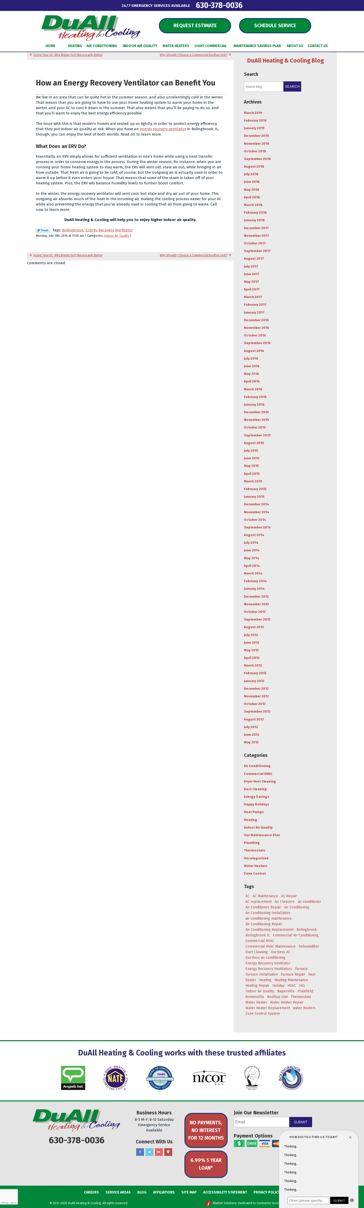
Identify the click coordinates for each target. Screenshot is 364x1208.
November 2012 (256, 696)
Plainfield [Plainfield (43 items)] (305, 991)
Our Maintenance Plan (262, 835)
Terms (13, 1203)
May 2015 (251, 466)
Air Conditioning (257, 766)
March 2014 (253, 573)
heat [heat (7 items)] (311, 974)
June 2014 (252, 550)
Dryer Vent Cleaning (260, 781)
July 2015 (251, 450)
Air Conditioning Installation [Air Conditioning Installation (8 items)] (267, 913)
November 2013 (256, 604)
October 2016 (255, 335)
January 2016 (254, 404)
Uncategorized (256, 858)
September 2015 (257, 435)
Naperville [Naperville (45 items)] (286, 991)
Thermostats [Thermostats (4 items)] (301, 997)
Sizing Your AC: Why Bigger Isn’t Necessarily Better (68, 55)
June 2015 (251, 458)
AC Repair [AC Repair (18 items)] (289, 896)
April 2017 (252, 289)
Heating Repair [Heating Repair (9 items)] (257, 985)
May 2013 (251, 650)
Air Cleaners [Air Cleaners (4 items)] (285, 902)
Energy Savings (256, 797)
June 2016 (251, 366)
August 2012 (254, 719)
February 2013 (255, 673)
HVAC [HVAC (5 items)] (291, 985)
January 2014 (254, 589)
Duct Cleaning (255, 789)
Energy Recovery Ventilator (109, 230)
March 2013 (253, 665)
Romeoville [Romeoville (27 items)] (254, 997)
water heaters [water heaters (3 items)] (304, 1008)
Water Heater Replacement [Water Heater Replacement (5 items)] (267, 1008)
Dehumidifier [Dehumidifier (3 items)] (309, 946)
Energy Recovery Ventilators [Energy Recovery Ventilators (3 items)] (268, 969)
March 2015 (253, 481)
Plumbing (252, 843)
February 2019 (255, 120)
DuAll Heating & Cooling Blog (285, 60)
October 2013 (255, 612)
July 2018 (251, 174)
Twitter (149, 1152)
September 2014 (257, 527)
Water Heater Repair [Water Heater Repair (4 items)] (286, 1002)
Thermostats (254, 850)
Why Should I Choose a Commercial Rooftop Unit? (193, 55)
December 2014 (256, 504)
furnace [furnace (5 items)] (301, 969)
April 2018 (252, 197)
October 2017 (255, 243)
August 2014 (254, 535)
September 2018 (257, 159)
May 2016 (251, 374)
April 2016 (252, 381)
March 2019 (253, 113)
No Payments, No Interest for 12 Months (206, 1130)
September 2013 (257, 619)
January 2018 (254, 220)
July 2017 (251, 266)
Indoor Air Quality (116, 236)
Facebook (140, 1152)
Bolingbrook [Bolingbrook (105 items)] (307, 929)
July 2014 (251, 542)
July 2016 (251, 358)
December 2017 (256, 228)
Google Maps (168, 1152)
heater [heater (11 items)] (250, 980)
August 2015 (254, 443)
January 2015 (254, 496)
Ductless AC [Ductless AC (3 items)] (280, 952)
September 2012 (257, 711)
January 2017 (254, 312)
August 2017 (254, 258)
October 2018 (255, 151)
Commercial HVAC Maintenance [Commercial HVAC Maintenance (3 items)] (270, 946)
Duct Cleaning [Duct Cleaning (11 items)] (256, 952)
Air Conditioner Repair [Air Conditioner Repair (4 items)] (263, 907)
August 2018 (254, 166)
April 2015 (252, 474)
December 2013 (256, 596)
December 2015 (256, 412)
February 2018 (255, 212)
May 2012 (251, 742)
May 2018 (251, 189)
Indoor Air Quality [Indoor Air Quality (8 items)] (259, 991)
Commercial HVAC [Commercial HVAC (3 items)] (259, 941)
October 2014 (255, 520)
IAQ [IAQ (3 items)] (302, 985)
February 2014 (255, 581)
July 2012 (251, 727)
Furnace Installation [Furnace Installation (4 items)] (261, 974)
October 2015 (255, 427)
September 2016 (257, 343)
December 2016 (256, 320)
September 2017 (257, 251)
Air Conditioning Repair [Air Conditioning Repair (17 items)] (263, 924)
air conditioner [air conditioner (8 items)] (309, 902)
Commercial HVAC (258, 774)
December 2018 (256, 136)
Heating (250, 820)
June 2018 (252, 182)
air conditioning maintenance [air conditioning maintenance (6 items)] (268, 918)
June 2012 (251, 734)
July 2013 (251, 635)
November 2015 (256, 420)
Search (292, 86)
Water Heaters (255, 866)
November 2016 (256, 328)
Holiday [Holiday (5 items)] (278, 985)
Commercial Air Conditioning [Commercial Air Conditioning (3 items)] (295, 935)
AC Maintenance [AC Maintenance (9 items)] (265, 896)
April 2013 (251, 658)
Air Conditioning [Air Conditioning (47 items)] (296, 907)
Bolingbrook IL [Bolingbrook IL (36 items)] (257, 935)
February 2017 (255, 304)
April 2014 (252, 566)
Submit (300, 1122)
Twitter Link (43, 230)
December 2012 (256, 688)
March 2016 (253, 389)
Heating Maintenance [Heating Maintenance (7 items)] (291, 980)
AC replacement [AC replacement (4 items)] (258, 902)
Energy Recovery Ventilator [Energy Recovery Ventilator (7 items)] (267, 963)
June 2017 (251, 274)
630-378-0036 (219, 5)
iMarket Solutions (225, 1203)
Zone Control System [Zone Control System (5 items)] (262, 1013)
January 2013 (254, 681)
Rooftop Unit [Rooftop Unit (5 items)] (277, 997)
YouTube (159, 1152)
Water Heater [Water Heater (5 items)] (256, 1002)
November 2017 (256, 236)
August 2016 (254, 351)
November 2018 (256, 143)
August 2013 (254, 627)
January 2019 (254, 128)
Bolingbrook (73, 230)
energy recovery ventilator (163, 129)
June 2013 (251, 642)
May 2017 (251, 282)
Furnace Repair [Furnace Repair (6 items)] (293, 974)
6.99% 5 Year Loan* (206, 1164)
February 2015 (255, 489)
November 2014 (256, 512)
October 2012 (255, 704)
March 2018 (253, 205)
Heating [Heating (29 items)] (265, 980)
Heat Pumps (254, 812)
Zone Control (255, 873)
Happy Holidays (256, 804)
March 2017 (253, 297)
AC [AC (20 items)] (247, 896)
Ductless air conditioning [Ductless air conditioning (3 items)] (265, 957)
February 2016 (255, 397)
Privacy (5, 1203)
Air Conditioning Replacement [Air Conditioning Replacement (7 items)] (269, 929)
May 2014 (251, 558)
